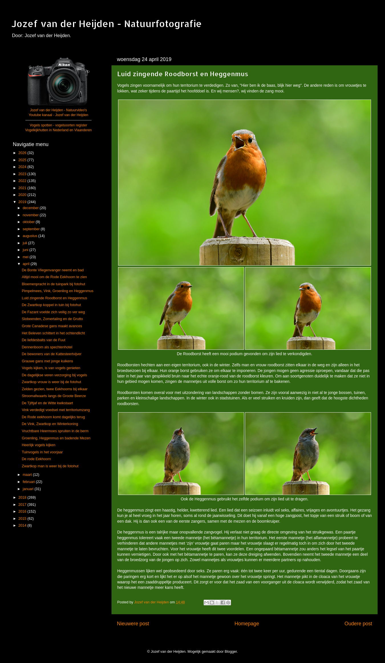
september (32, 229)
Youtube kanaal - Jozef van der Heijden (58, 115)
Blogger (231, 652)
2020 (22, 195)
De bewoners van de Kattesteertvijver (51, 354)
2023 (22, 174)
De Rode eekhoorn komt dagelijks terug (53, 417)
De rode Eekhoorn (36, 459)
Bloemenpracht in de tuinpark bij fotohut (53, 284)
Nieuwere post (133, 623)
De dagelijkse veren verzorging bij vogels (54, 375)
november (31, 215)
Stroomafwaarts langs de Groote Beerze (54, 396)
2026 (22, 153)
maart (28, 475)
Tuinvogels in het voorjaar (42, 452)
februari (29, 482)
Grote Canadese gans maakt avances (52, 326)
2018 (22, 498)
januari (29, 489)
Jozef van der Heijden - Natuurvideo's (58, 110)
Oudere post (358, 623)
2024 (22, 167)
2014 (22, 525)
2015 (22, 519)
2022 (22, 181)
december (31, 208)
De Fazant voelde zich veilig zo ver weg (53, 312)
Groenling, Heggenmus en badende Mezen (56, 438)
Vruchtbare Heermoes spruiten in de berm (55, 431)
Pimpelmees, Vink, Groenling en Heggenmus (57, 291)
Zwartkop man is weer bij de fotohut (50, 466)
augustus (30, 236)
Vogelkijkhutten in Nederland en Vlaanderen (58, 130)
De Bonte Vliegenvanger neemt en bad (53, 270)
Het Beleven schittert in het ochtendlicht (53, 333)
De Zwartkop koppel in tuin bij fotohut (51, 305)
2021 (22, 188)
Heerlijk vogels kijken (38, 445)
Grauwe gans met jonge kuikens (47, 361)
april (27, 264)
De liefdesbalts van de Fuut (43, 340)
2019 (22, 202)
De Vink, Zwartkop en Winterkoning (50, 424)
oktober (29, 222)
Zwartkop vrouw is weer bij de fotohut (51, 382)
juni (26, 250)
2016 (22, 512)
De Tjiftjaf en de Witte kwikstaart (47, 403)
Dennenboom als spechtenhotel (47, 347)
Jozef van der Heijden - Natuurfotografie (106, 23)
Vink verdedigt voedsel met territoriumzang (56, 410)
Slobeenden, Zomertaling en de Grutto (52, 319)
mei (26, 257)
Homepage (246, 623)
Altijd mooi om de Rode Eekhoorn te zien (54, 277)
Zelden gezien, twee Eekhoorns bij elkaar (54, 389)
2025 (22, 160)
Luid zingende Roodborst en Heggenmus (54, 298)
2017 (22, 505)
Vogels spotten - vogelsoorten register (58, 125)
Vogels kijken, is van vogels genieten (51, 368)
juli (25, 243)
